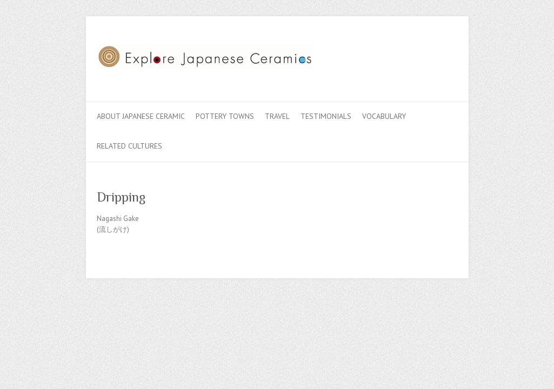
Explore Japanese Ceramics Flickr (431, 56)
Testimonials (326, 116)
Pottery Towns (225, 116)
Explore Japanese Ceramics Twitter (414, 56)
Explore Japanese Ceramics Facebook (398, 56)
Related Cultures (129, 146)
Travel (277, 116)
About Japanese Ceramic (141, 116)
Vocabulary (384, 116)
